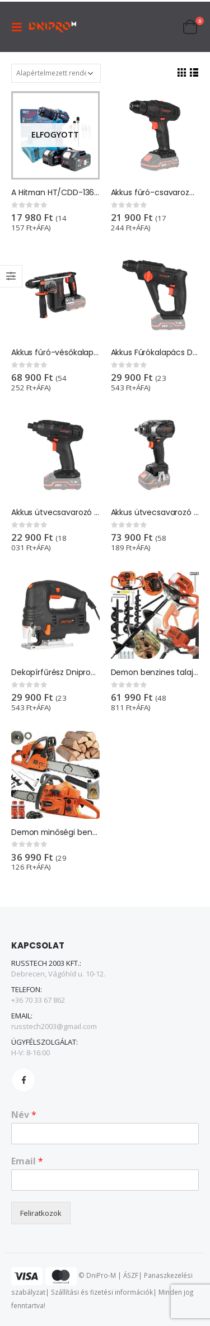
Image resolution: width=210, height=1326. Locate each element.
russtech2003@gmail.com (54, 1026)
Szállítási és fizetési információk (102, 1291)
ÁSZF (130, 1275)
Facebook (23, 1080)
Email (27, 1161)
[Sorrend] (56, 73)
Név (23, 1115)
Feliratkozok (41, 1213)
